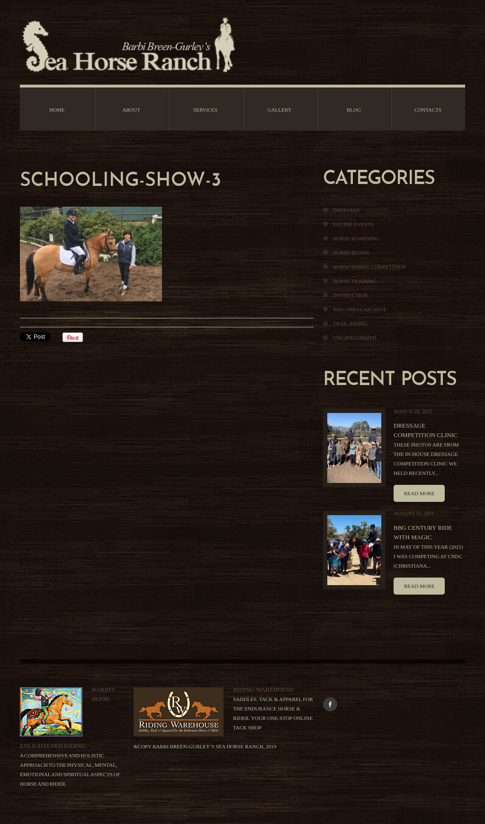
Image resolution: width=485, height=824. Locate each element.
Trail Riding (350, 323)
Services (205, 110)
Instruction (350, 295)
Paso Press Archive (359, 309)
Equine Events (353, 224)
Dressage (346, 210)
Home (56, 110)
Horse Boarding (356, 238)
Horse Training (355, 281)
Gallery (280, 110)
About (131, 110)
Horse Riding (351, 252)
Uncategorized (355, 338)
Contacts (427, 110)
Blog (354, 110)
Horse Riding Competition (369, 267)
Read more (419, 493)
